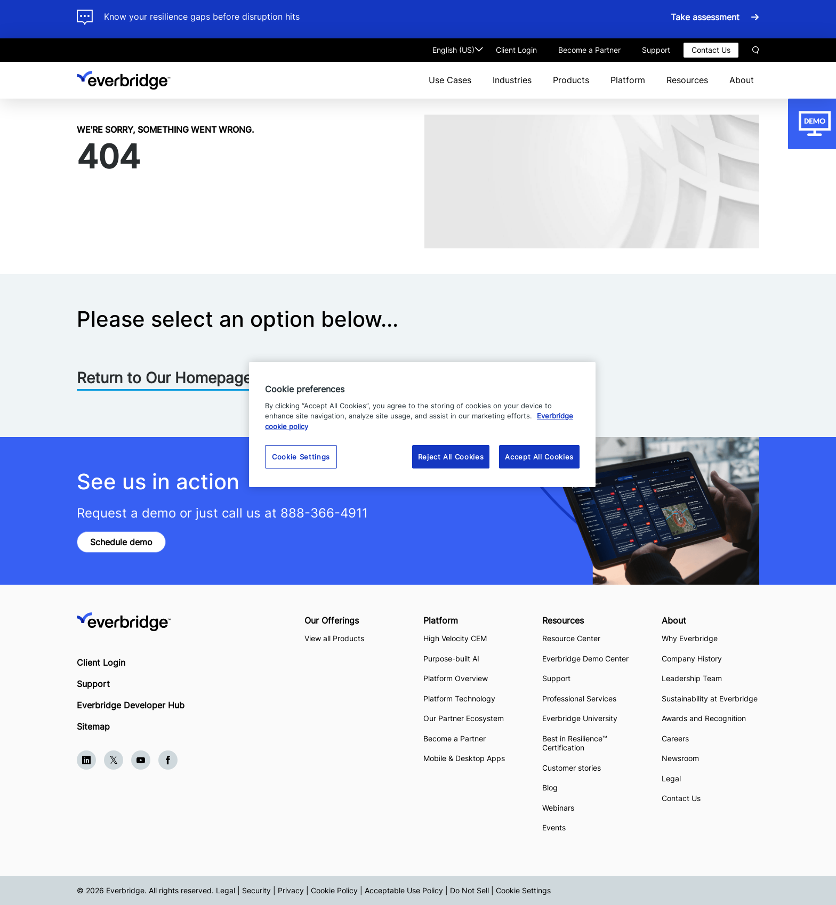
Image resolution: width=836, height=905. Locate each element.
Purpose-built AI (451, 658)
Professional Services (579, 698)
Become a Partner (589, 49)
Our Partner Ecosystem (463, 718)
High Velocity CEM (455, 638)
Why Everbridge (690, 638)
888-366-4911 (324, 513)
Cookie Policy (334, 890)
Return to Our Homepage (164, 378)
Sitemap (93, 726)
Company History (692, 658)
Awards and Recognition (704, 718)
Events (554, 827)
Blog (550, 787)
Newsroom (680, 758)
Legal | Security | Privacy (260, 890)
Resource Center (571, 638)
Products (571, 80)
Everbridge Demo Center (585, 658)
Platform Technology (459, 698)
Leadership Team (692, 678)
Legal (671, 778)
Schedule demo (121, 542)
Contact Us (711, 49)
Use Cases (450, 80)
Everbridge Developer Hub (130, 705)
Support (656, 49)
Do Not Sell (469, 890)
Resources (687, 80)
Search (755, 50)
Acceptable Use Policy (404, 890)
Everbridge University (579, 718)
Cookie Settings (523, 890)
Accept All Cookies (539, 456)
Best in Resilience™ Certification (574, 743)
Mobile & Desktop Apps (464, 758)
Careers (675, 738)
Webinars (558, 807)
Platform (627, 80)
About (741, 80)
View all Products (334, 638)
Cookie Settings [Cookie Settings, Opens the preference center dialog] (301, 456)
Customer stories (571, 767)
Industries (512, 80)
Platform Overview (455, 678)
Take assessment (706, 17)
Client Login (516, 49)
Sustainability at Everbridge (710, 698)
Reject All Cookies (451, 456)
